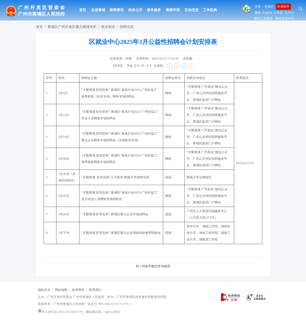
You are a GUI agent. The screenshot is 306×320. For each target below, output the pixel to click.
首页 (82, 10)
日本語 (278, 12)
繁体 (258, 12)
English (267, 12)
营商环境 (173, 10)
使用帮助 (78, 289)
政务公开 (135, 10)
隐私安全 (44, 289)
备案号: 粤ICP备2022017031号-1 (109, 304)
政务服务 (154, 10)
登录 (258, 6)
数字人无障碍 (263, 18)
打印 (118, 65)
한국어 (289, 12)
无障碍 (269, 6)
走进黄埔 (98, 10)
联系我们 (95, 289)
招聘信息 (127, 27)
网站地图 (61, 289)
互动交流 (191, 10)
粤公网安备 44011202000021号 (60, 312)
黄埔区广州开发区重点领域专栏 (72, 27)
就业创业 (108, 27)
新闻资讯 (117, 10)
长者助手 (283, 6)
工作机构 (210, 10)
